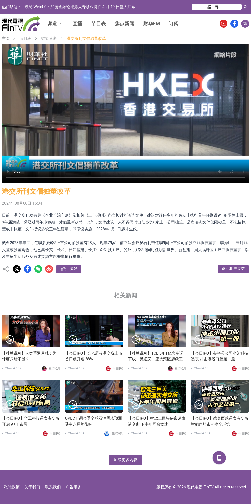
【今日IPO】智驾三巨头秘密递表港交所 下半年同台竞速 (156, 421)
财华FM (151, 24)
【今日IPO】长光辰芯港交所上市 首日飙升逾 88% (93, 356)
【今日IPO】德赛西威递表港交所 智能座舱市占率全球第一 (219, 421)
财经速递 (49, 38)
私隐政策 (12, 487)
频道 (56, 23)
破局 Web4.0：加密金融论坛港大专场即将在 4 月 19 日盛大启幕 (80, 6)
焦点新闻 (124, 24)
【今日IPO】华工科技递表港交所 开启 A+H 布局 (30, 421)
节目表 (98, 24)
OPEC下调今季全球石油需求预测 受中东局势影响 (94, 421)
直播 (77, 24)
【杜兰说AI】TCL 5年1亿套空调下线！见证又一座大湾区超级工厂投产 (155, 356)
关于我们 (32, 487)
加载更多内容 (125, 460)
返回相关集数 (233, 268)
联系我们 (53, 487)
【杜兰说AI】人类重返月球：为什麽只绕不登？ (29, 356)
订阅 (174, 24)
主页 (6, 38)
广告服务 (73, 487)
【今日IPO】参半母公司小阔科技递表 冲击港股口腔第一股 (219, 356)
